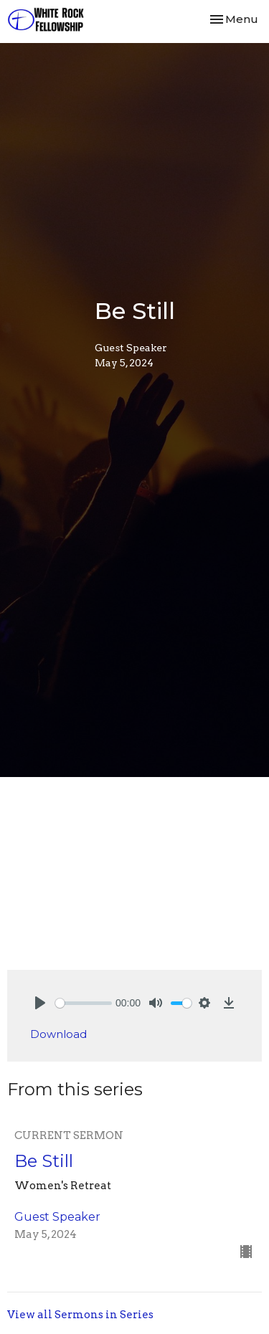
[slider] (83, 1003)
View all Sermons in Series (80, 1314)
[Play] (40, 1002)
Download (58, 1034)
